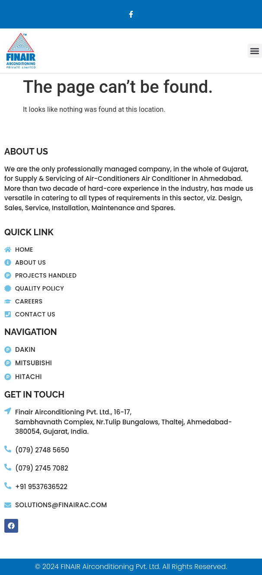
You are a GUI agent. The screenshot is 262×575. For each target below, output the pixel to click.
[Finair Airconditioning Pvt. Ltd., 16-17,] (7, 411)
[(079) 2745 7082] (7, 467)
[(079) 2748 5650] (7, 448)
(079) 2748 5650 (42, 450)
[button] (255, 51)
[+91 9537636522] (7, 485)
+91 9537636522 (41, 486)
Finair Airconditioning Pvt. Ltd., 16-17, (73, 412)
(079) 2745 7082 (41, 468)
